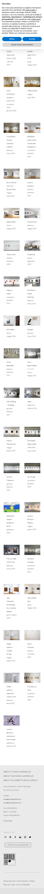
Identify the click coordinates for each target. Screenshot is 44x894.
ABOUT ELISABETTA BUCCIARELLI (21, 780)
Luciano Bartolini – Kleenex (31, 519)
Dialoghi (30, 329)
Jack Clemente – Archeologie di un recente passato (11, 604)
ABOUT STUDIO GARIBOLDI (17, 772)
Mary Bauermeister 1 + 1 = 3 (32, 365)
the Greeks (10, 329)
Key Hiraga (31, 477)
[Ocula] (5, 837)
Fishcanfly (26, 885)
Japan (29, 402)
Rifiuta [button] (12, 39)
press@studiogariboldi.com (12, 803)
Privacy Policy (8, 821)
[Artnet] (10, 837)
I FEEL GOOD (32, 91)
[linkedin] (20, 837)
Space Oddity (11, 222)
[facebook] (15, 837)
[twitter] (30, 837)
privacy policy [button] (30, 10)
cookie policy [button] (35, 19)
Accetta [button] (32, 39)
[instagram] (25, 837)
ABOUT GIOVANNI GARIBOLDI (19, 776)
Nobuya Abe (11, 254)
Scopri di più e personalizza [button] (22, 45)
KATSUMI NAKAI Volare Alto (10, 51)
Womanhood (32, 222)
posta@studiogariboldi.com (12, 799)
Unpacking (31, 254)
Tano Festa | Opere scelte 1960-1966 (31, 444)
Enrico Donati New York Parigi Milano (11, 185)
